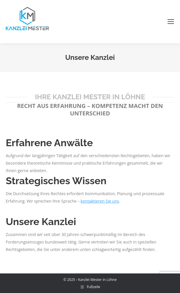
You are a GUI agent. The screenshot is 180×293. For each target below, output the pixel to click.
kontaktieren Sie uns (99, 201)
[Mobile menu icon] (170, 21)
